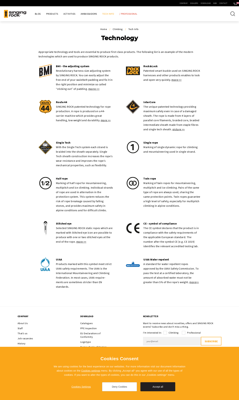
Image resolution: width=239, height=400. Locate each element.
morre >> (93, 89)
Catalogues (86, 323)
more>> (194, 282)
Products (52, 14)
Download (195, 3)
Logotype (85, 341)
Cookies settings (90, 370)
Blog (38, 14)
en (230, 3)
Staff (20, 328)
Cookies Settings (81, 386)
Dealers (183, 3)
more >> (176, 79)
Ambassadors (89, 14)
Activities (69, 14)
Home (103, 29)
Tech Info (108, 14)
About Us (23, 323)
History (22, 343)
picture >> (178, 129)
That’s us (23, 333)
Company (172, 3)
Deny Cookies (119, 386)
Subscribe (211, 341)
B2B (203, 3)
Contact (212, 3)
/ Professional (128, 14)
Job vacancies (25, 338)
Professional (194, 332)
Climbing (117, 29)
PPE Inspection (88, 328)
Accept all (158, 386)
